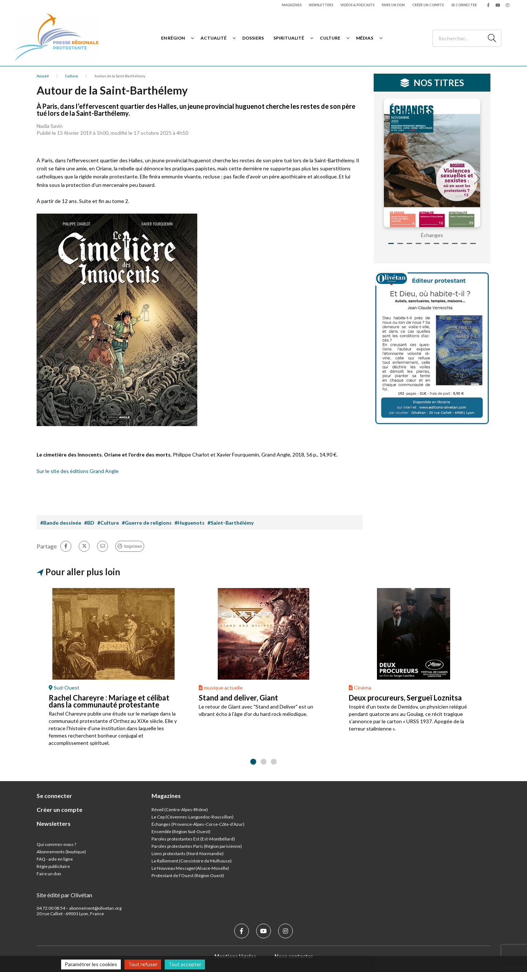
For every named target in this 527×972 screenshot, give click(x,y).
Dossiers (253, 38)
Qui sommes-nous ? (56, 844)
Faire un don (393, 5)
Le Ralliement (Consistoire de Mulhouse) (192, 861)
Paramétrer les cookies (91, 964)
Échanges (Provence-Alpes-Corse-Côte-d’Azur (197, 824)
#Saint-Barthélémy (231, 523)
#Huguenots (190, 523)
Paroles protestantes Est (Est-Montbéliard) (193, 839)
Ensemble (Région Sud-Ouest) (181, 831)
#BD (89, 523)
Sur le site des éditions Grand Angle (78, 471)
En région (173, 38)
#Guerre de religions (147, 523)
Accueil (43, 76)
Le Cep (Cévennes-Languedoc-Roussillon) (192, 817)
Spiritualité (288, 38)
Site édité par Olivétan (64, 894)
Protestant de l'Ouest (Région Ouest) (188, 875)
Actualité (214, 38)
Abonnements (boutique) (61, 851)
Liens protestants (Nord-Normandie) (188, 853)
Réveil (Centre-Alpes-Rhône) (180, 809)
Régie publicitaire (53, 866)
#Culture (108, 523)
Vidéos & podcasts (357, 5)
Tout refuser (142, 964)
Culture (330, 38)
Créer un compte (428, 5)
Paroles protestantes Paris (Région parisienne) (197, 846)
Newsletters (321, 5)
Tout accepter (184, 964)
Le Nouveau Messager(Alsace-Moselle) (190, 868)
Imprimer (133, 546)
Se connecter (464, 5)
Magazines (292, 5)
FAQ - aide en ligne (55, 859)
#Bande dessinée (60, 523)
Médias (364, 38)
